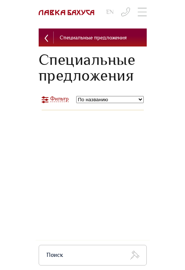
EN (110, 12)
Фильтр (59, 99)
